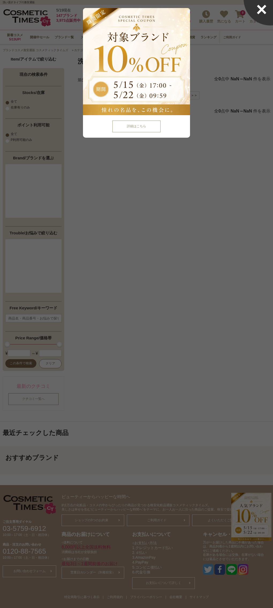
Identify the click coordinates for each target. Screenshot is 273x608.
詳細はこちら (136, 126)
